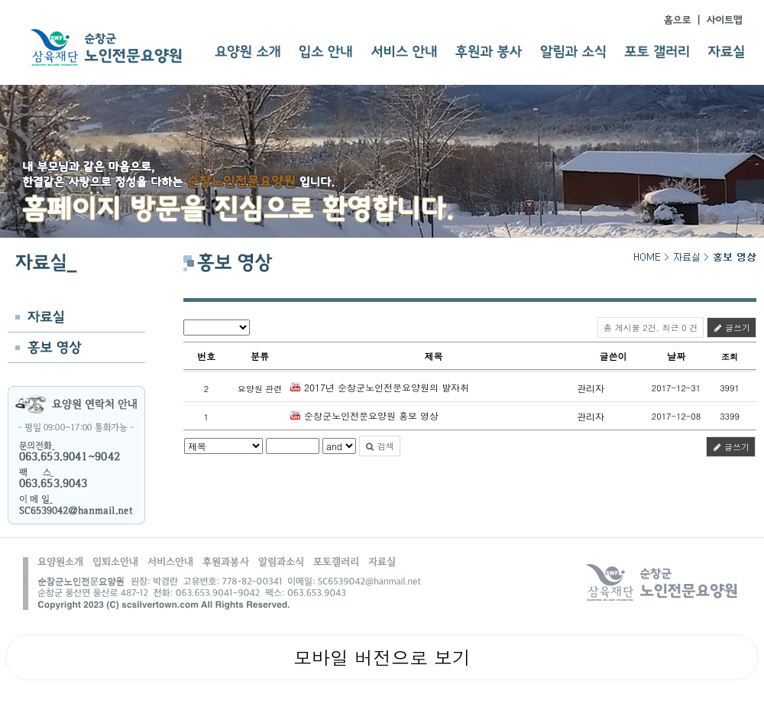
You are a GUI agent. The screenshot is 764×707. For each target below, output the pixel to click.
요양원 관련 (260, 388)
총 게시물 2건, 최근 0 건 (651, 327)
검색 (379, 446)
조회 (729, 356)
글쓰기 (731, 327)
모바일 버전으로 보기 (382, 657)
